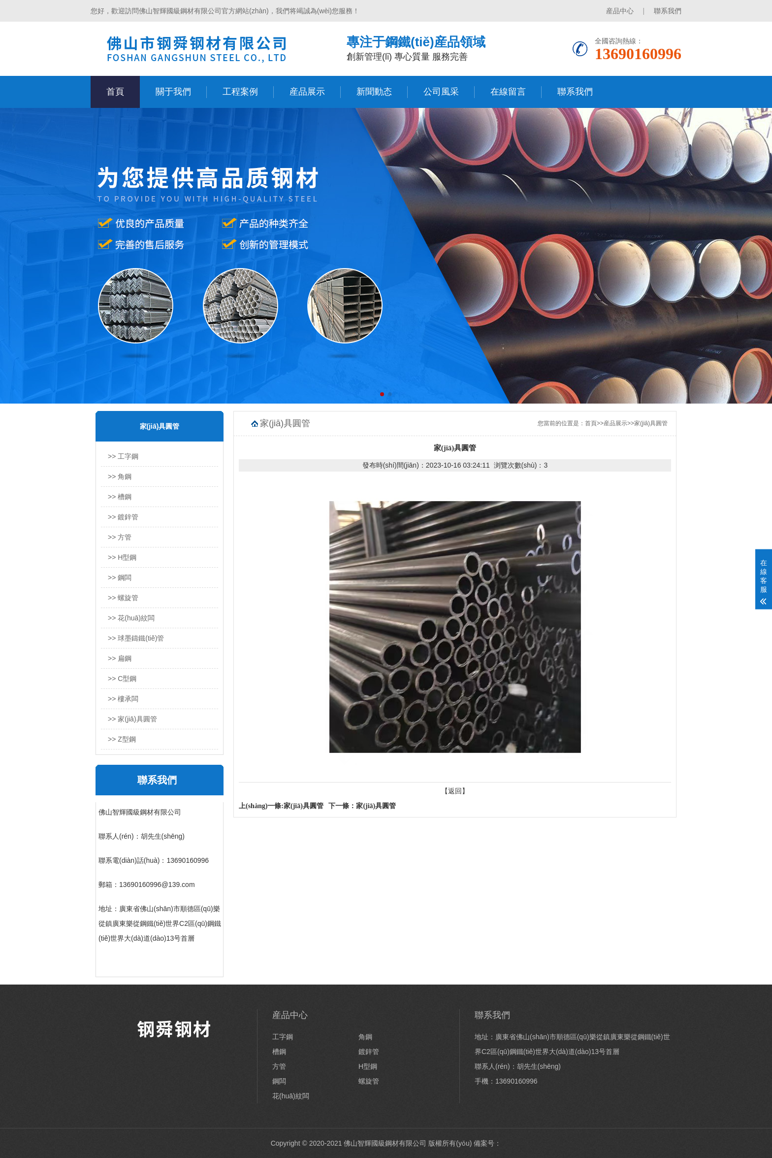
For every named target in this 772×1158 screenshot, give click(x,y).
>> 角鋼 (119, 476)
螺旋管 (368, 1081)
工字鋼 (282, 1037)
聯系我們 (667, 11)
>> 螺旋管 (123, 598)
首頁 (115, 92)
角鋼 (365, 1037)
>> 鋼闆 (119, 577)
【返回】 (455, 791)
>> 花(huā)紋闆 (131, 618)
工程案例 (240, 92)
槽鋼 (279, 1052)
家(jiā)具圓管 (651, 423)
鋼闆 (279, 1081)
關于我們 (173, 92)
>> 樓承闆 (123, 699)
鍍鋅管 (368, 1052)
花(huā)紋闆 (290, 1096)
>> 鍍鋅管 (123, 517)
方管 (279, 1066)
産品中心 (620, 11)
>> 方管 (119, 537)
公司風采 (441, 92)
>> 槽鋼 (119, 497)
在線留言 (508, 92)
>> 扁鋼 (119, 658)
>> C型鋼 (122, 678)
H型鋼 (367, 1066)
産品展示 (307, 92)
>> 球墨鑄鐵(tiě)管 (136, 638)
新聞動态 (374, 92)
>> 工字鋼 (123, 456)
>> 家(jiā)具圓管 (132, 719)
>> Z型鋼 (122, 739)
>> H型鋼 (122, 557)
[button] (382, 394)
